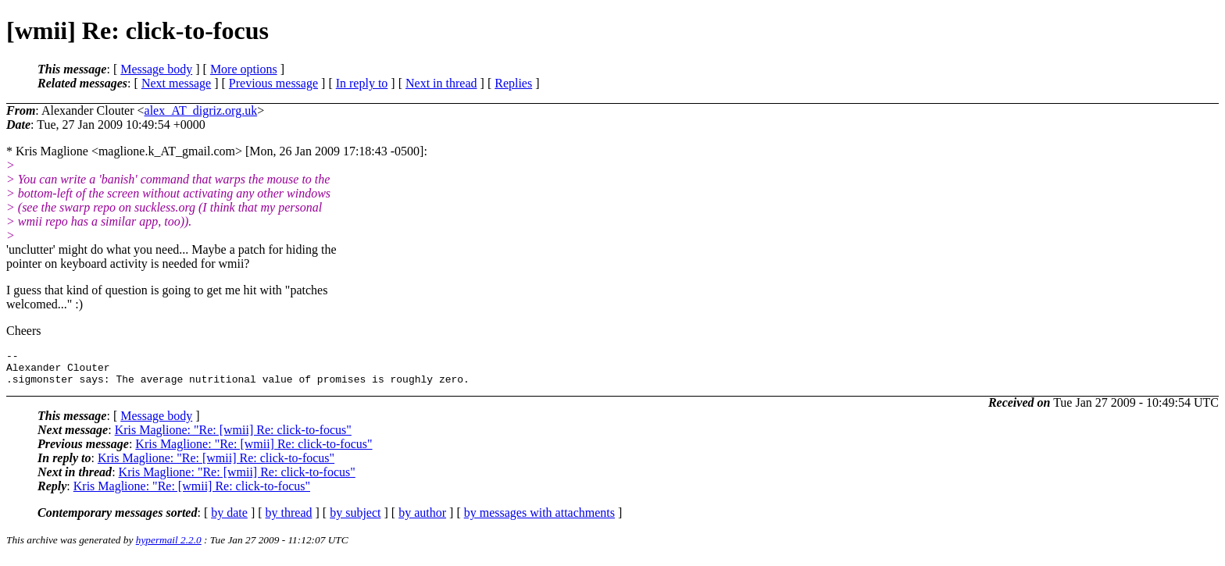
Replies (513, 83)
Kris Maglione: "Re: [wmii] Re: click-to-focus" (233, 436)
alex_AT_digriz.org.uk (201, 110)
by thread (289, 519)
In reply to (362, 83)
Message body (156, 69)
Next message (176, 83)
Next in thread (441, 83)
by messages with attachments (539, 519)
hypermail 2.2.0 (169, 547)
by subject (355, 519)
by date (229, 519)
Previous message (273, 83)
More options (243, 69)
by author (422, 519)
